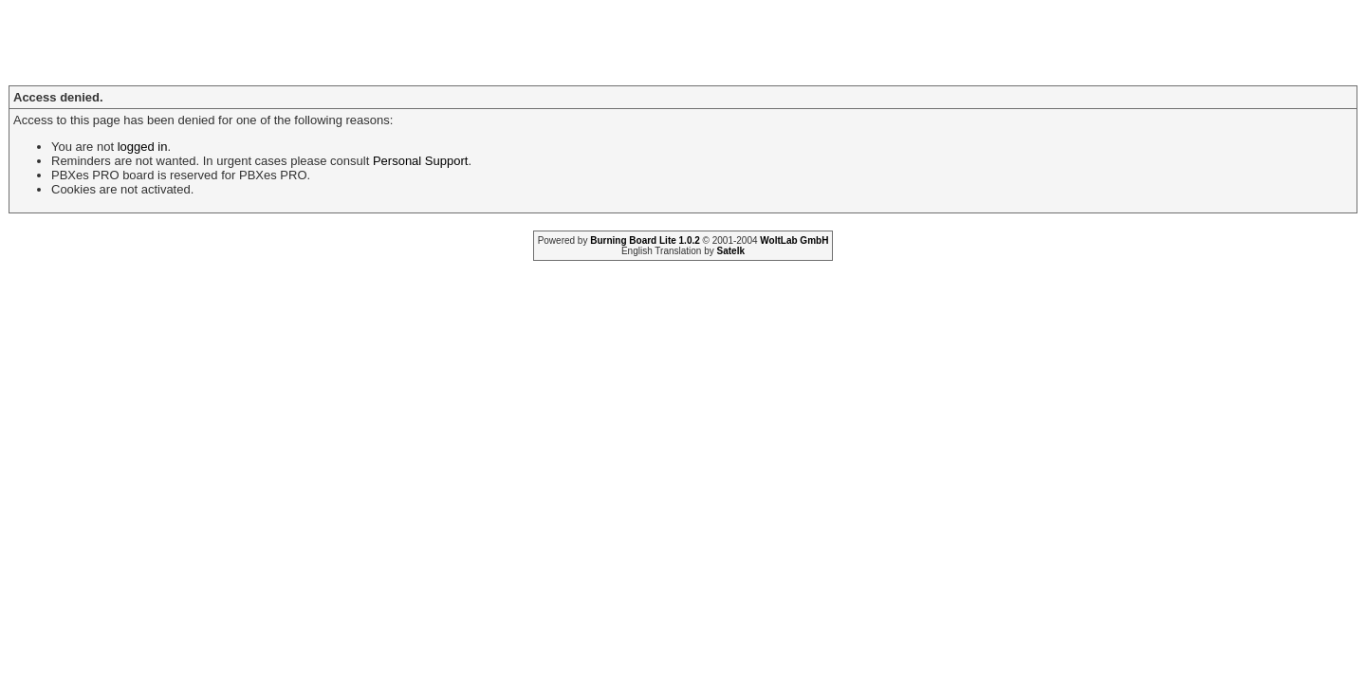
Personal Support (420, 161)
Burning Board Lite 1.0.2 (645, 240)
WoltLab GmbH (794, 240)
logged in (143, 146)
